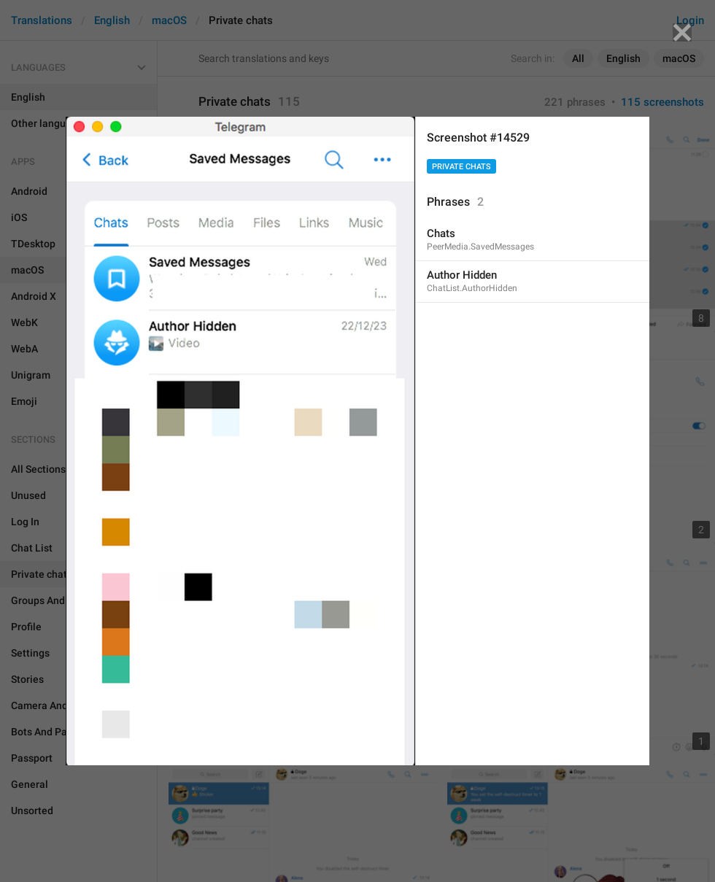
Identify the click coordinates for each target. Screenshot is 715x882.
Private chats (461, 166)
